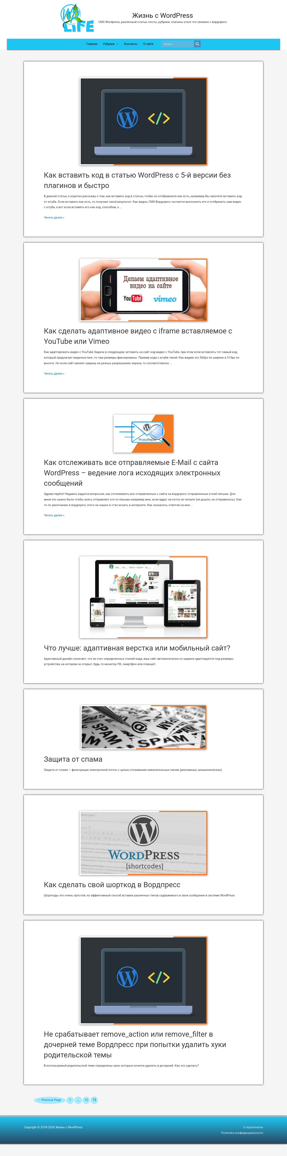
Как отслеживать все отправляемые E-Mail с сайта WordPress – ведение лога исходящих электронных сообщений (140, 474)
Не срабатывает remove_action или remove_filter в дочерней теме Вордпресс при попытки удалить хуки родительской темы (143, 1056)
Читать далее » (54, 219)
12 (88, 1112)
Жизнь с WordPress (162, 16)
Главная (91, 45)
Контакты (131, 45)
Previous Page (51, 1112)
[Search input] (179, 45)
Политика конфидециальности (241, 1145)
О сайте (149, 45)
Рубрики (108, 45)
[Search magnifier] (198, 45)
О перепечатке (253, 1139)
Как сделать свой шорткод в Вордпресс (118, 896)
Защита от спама (76, 771)
